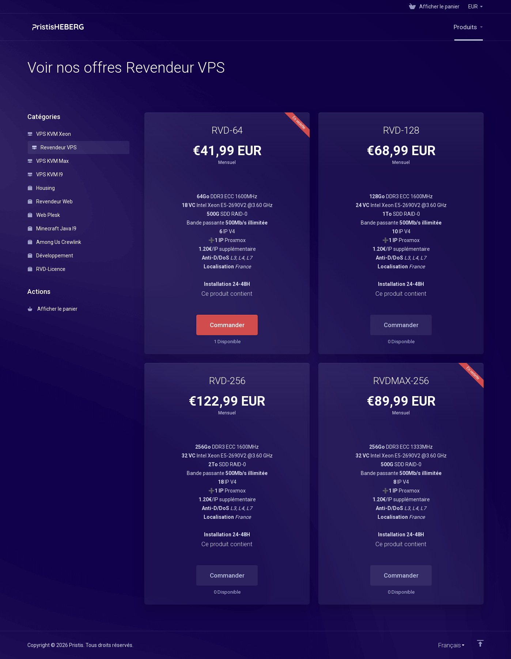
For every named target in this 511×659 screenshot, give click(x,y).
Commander (227, 325)
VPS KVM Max (48, 161)
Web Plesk (44, 215)
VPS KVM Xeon (49, 134)
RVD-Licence (46, 269)
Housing (41, 188)
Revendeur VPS (54, 147)
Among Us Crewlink (54, 242)
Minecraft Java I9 (52, 228)
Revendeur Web (50, 201)
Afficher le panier (52, 309)
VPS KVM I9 (45, 174)
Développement (50, 255)
